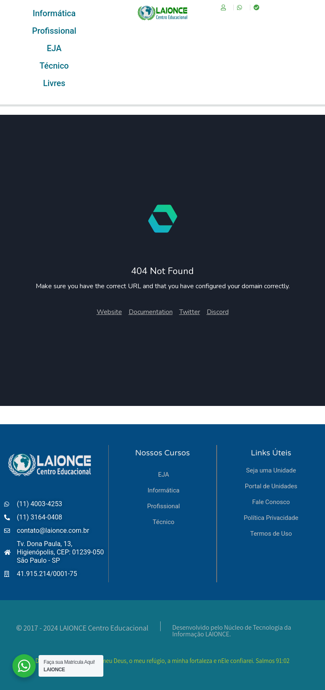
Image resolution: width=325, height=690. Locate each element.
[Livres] (54, 83)
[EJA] (54, 48)
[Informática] (54, 13)
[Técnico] (54, 65)
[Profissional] (54, 31)
